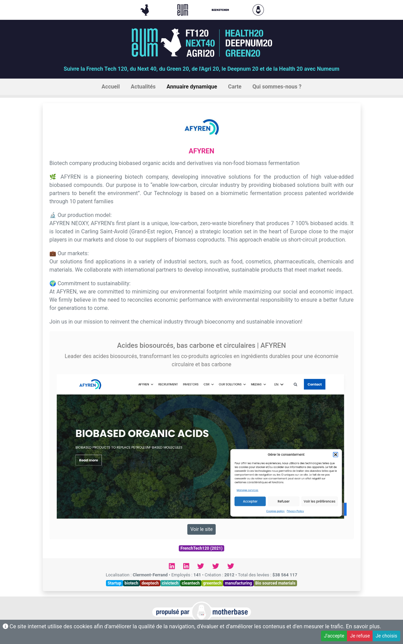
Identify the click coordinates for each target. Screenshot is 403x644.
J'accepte (334, 636)
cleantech (191, 583)
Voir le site (201, 529)
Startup (114, 583)
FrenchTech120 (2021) (201, 548)
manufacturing (238, 583)
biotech (131, 583)
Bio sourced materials (275, 583)
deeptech (150, 583)
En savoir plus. (363, 626)
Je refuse (360, 636)
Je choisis (386, 636)
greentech (212, 583)
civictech (170, 583)
